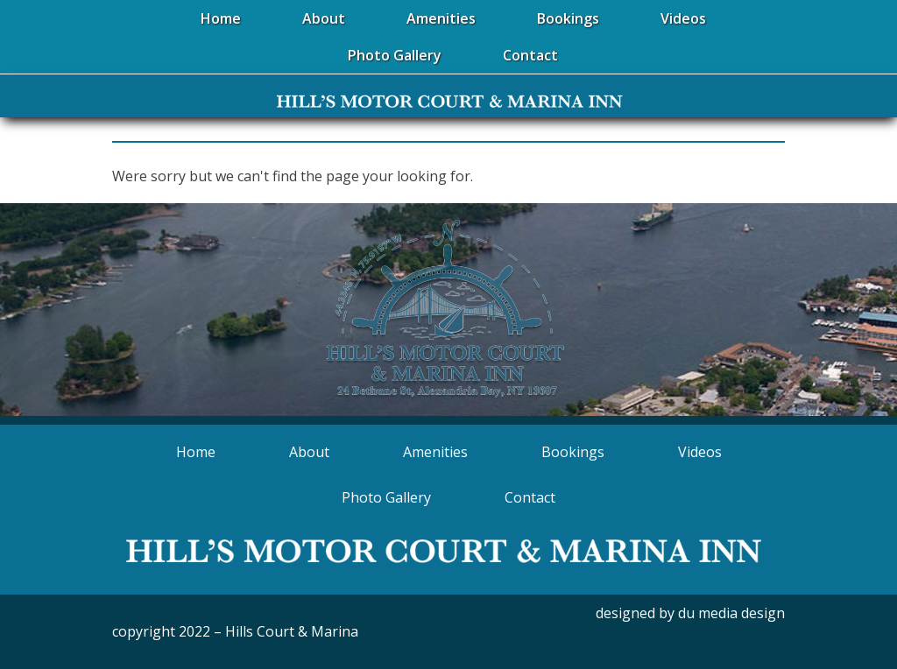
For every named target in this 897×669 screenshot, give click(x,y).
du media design (731, 613)
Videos (700, 451)
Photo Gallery (386, 497)
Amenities (435, 451)
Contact (530, 497)
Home (195, 451)
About (309, 451)
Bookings (572, 451)
